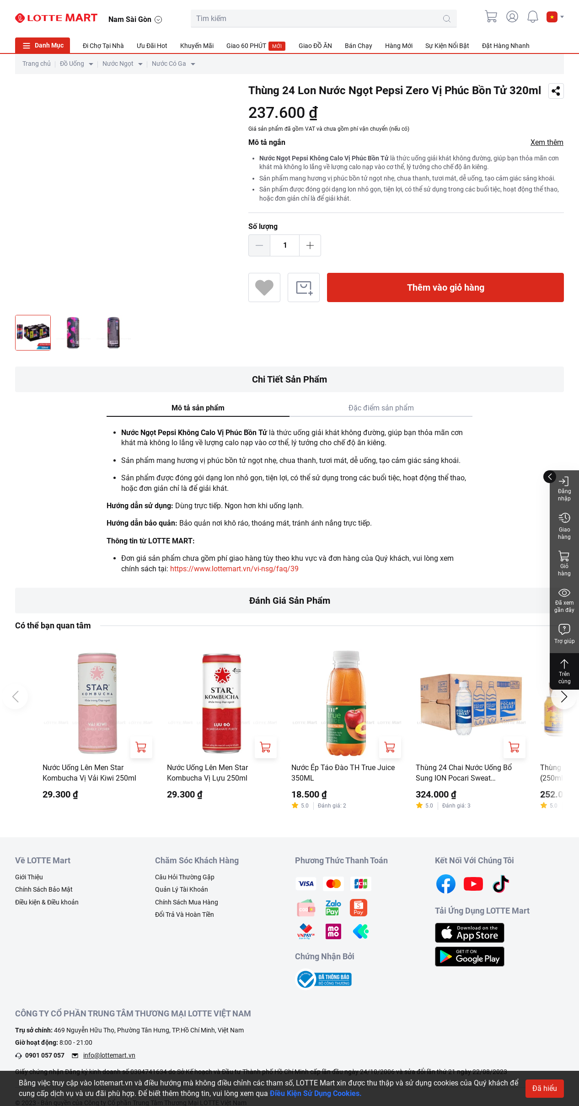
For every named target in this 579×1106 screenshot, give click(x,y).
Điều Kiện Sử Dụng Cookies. (316, 1093)
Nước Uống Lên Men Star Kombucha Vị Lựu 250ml (207, 772)
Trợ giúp (564, 633)
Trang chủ (36, 63)
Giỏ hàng (564, 563)
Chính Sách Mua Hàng (186, 902)
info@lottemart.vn (109, 1055)
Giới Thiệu (29, 877)
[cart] (492, 16)
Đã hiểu (544, 1088)
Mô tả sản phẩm (198, 408)
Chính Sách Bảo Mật (44, 889)
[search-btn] (446, 18)
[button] (555, 17)
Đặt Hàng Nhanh (506, 45)
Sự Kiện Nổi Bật (447, 45)
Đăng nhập (564, 488)
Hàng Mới (399, 45)
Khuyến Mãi (197, 45)
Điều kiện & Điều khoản (47, 902)
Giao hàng (564, 525)
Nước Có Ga (169, 63)
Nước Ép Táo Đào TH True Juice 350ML (343, 772)
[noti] (533, 16)
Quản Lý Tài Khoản (181, 889)
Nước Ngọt (118, 63)
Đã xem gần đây (564, 599)
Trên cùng (564, 671)
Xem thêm (547, 142)
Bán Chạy (358, 45)
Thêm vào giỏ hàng (445, 287)
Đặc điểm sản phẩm (381, 408)
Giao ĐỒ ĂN (315, 45)
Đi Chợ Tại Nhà (103, 45)
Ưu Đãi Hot (152, 45)
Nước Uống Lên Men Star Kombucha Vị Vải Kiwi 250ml (89, 772)
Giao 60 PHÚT (256, 46)
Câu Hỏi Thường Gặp (184, 877)
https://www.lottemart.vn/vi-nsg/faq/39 (234, 568)
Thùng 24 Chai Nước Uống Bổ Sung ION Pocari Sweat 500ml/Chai (464, 773)
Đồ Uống (72, 63)
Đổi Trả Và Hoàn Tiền (184, 914)
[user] (512, 16)
